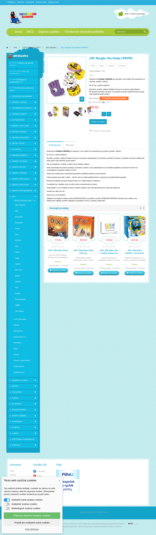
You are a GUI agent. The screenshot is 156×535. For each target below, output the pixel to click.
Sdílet (101, 66)
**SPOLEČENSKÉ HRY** (31, 47)
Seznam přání (41, 2)
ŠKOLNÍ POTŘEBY (19, 410)
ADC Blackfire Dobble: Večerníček (134, 251)
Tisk (107, 102)
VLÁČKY (15, 433)
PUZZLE (15, 398)
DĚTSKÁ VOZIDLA (19, 132)
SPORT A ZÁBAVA (19, 416)
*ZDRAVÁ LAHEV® (19, 114)
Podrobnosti (55, 145)
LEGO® (15, 386)
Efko (16, 246)
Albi (16, 211)
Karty (16, 349)
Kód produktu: (95, 71)
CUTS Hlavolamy (20, 319)
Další (85, 111)
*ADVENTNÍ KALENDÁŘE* (22, 96)
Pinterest (122, 66)
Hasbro (17, 264)
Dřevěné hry (18, 331)
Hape (17, 258)
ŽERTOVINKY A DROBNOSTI (23, 439)
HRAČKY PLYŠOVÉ (19, 161)
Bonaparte (19, 223)
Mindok (17, 282)
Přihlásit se (11, 2)
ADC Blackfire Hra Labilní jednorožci (109, 251)
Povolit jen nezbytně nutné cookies (32, 522)
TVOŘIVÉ (15, 427)
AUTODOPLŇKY (18, 120)
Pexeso (16, 354)
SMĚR (17, 305)
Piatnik (17, 293)
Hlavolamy (17, 343)
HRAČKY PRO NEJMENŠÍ (22, 191)
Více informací (32, 529)
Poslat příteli (97, 102)
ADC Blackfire (51, 47)
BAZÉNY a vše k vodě (20, 126)
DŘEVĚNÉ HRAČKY (20, 155)
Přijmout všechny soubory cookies (32, 515)
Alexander (19, 217)
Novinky (13, 475)
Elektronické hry (19, 337)
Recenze (70, 145)
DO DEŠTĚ (16, 149)
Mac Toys (18, 270)
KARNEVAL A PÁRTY (20, 380)
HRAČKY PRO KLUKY (20, 185)
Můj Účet (20, 2)
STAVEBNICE (17, 421)
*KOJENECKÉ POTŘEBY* (22, 108)
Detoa (17, 228)
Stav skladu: (94, 98)
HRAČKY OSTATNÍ (19, 173)
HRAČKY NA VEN (19, 167)
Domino (16, 325)
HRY (15, 47)
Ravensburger (20, 299)
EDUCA (18, 240)
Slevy (12, 471)
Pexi (16, 287)
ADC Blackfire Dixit (58, 250)
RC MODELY (17, 404)
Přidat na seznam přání (102, 131)
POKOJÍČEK (17, 392)
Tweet (92, 66)
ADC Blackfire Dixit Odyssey (84, 251)
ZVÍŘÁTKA (16, 445)
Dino (17, 234)
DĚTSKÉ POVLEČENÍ (20, 138)
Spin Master (19, 311)
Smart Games (19, 366)
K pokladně (30, 2)
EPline (17, 252)
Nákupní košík (53, 2)
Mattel (17, 276)
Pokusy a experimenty (22, 360)
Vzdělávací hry (19, 372)
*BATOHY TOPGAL (19, 102)
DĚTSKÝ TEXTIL (18, 143)
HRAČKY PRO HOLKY (20, 179)
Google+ (111, 66)
